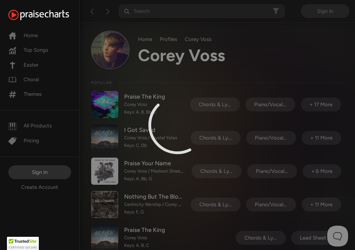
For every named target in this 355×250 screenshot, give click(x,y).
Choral (23, 79)
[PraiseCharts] (47, 15)
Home (23, 35)
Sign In (39, 172)
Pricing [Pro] (23, 141)
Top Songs (28, 50)
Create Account (39, 187)
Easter (23, 65)
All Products (30, 126)
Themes (25, 94)
